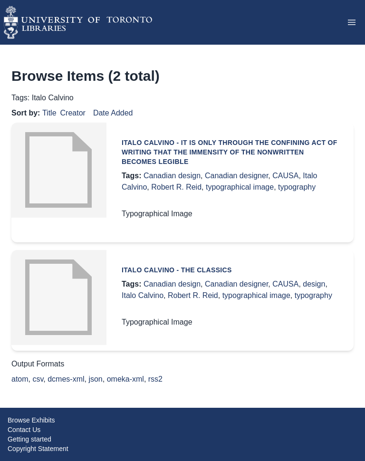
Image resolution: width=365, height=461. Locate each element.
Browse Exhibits (31, 420)
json (95, 379)
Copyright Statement (38, 448)
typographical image (240, 187)
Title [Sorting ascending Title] (49, 113)
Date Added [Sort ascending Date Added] (113, 113)
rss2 (155, 379)
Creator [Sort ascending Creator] (73, 113)
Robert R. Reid (176, 187)
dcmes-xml (66, 379)
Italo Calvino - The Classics (177, 270)
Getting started (29, 439)
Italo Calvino (142, 295)
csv (37, 379)
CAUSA (285, 176)
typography (297, 187)
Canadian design (172, 176)
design (314, 284)
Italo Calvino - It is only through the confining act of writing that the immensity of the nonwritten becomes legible (229, 152)
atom (20, 379)
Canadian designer (236, 176)
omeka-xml (125, 379)
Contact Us (24, 429)
